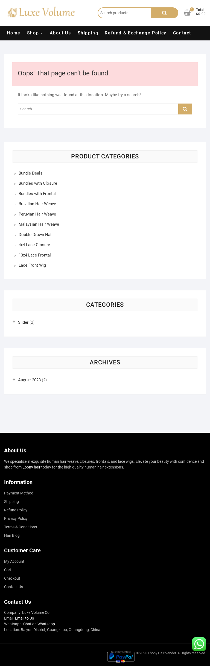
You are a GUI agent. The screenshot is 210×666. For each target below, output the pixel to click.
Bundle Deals (30, 173)
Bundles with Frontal (37, 193)
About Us (60, 33)
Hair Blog (12, 535)
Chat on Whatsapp (39, 624)
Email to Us (24, 618)
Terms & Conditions (20, 527)
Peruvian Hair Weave (37, 214)
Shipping (88, 33)
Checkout (12, 578)
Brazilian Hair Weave (37, 203)
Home (13, 33)
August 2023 (29, 380)
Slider (23, 322)
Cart (7, 570)
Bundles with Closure (38, 183)
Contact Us (13, 587)
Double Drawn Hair (36, 234)
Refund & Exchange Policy (135, 33)
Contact (182, 33)
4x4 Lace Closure (34, 244)
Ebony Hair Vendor (162, 653)
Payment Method (18, 493)
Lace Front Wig (32, 265)
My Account (14, 561)
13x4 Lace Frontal (35, 255)
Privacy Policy (16, 518)
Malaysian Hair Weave (39, 224)
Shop (33, 33)
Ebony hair (31, 467)
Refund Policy (15, 510)
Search (164, 12)
